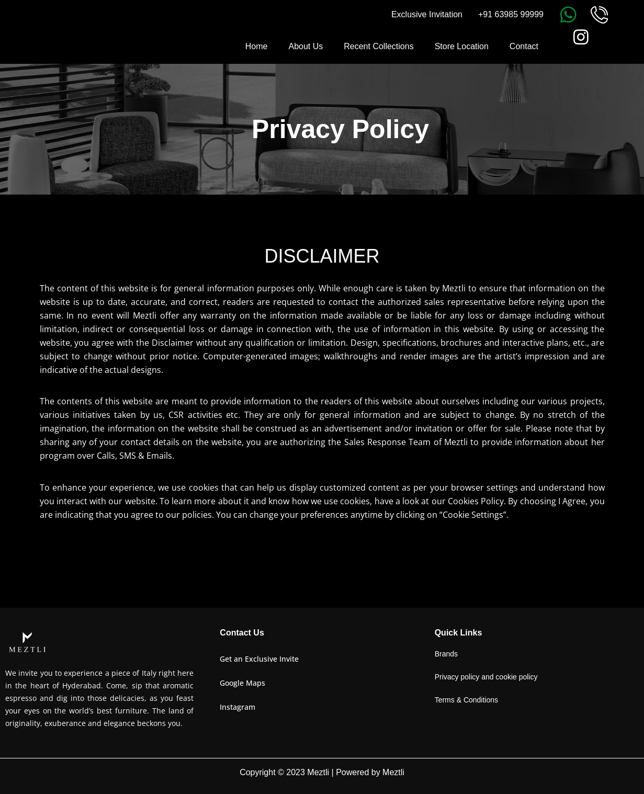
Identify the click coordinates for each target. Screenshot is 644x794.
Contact (524, 46)
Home (256, 46)
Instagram (237, 707)
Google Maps (242, 683)
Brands (446, 654)
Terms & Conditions (466, 700)
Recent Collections (378, 46)
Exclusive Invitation (426, 14)
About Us (305, 46)
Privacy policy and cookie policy (486, 677)
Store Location (462, 46)
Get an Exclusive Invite (259, 659)
